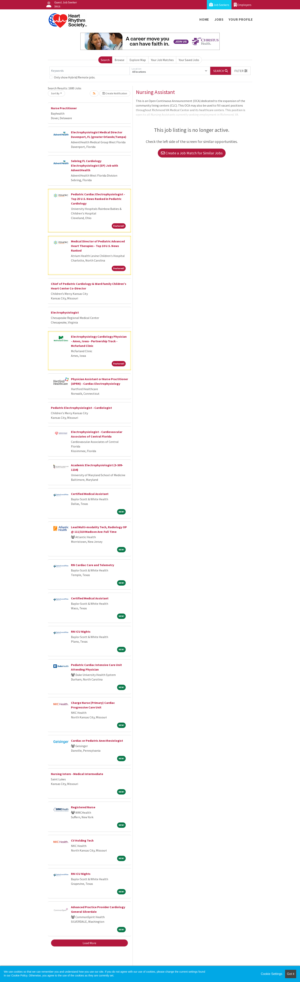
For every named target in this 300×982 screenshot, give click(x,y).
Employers (242, 4)
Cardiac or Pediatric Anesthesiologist (97, 740)
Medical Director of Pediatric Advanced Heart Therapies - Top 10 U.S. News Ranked (98, 245)
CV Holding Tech (82, 840)
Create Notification (115, 93)
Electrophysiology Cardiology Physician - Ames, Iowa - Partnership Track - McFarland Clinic (99, 341)
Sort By (55, 93)
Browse (119, 60)
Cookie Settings (271, 973)
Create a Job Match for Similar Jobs (192, 153)
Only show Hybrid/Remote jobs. (74, 77)
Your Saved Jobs (189, 60)
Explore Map (138, 60)
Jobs (218, 19)
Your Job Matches (162, 60)
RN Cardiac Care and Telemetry (92, 565)
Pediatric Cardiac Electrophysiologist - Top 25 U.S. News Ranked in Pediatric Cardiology (98, 198)
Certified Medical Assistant (89, 494)
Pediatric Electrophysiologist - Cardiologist (81, 408)
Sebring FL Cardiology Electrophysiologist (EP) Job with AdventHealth (94, 165)
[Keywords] (89, 71)
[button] (241, 71)
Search (105, 60)
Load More (89, 943)
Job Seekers (219, 4)
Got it (290, 973)
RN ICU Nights (80, 631)
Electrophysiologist (65, 312)
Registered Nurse (83, 807)
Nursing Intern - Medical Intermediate (77, 774)
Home (204, 19)
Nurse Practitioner (64, 108)
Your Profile (241, 19)
